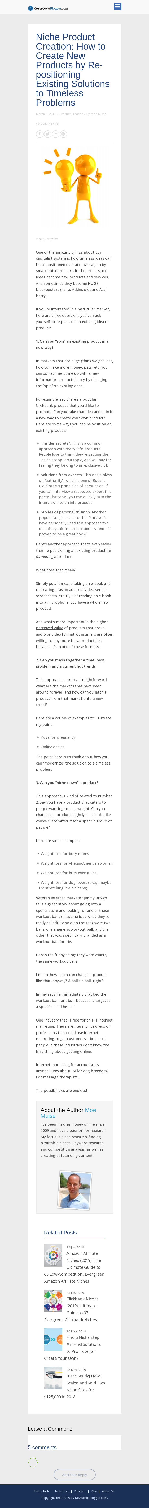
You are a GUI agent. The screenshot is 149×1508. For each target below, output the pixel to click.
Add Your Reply (74, 1474)
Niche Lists (62, 1491)
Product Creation (71, 114)
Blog (94, 1491)
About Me (108, 1491)
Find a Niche (42, 1491)
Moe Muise (99, 114)
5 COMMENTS (48, 123)
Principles (80, 1491)
